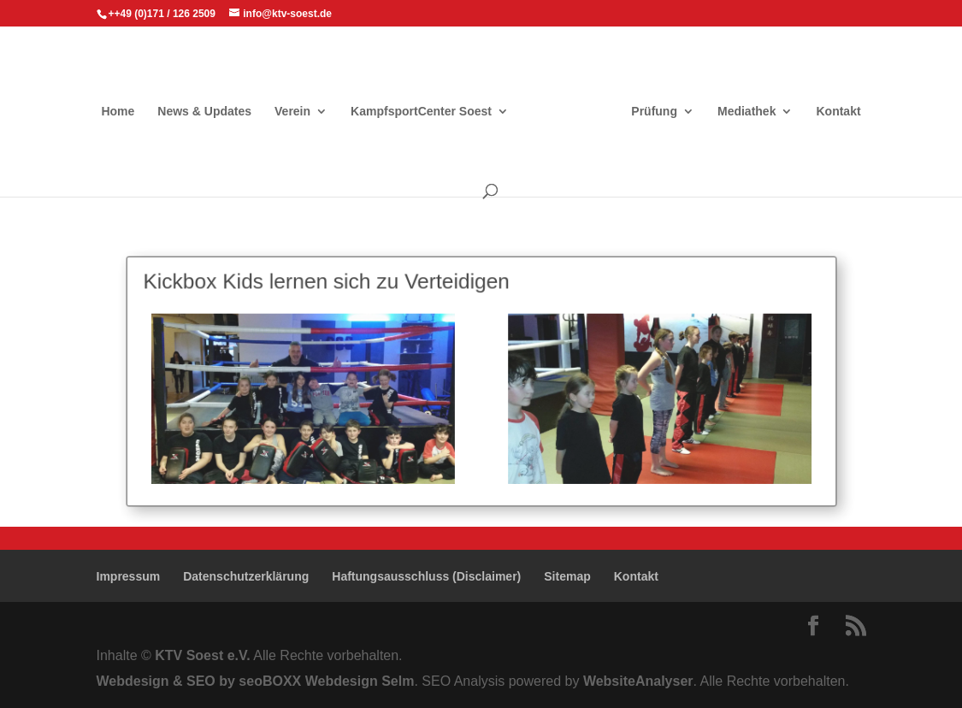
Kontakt (838, 111)
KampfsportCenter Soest (421, 111)
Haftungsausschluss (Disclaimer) (426, 576)
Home (117, 111)
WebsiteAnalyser (638, 681)
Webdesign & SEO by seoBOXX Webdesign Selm (256, 681)
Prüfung (654, 111)
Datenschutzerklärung (246, 576)
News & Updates (204, 111)
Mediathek (746, 111)
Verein (292, 111)
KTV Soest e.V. (202, 655)
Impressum (129, 576)
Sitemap (567, 576)
